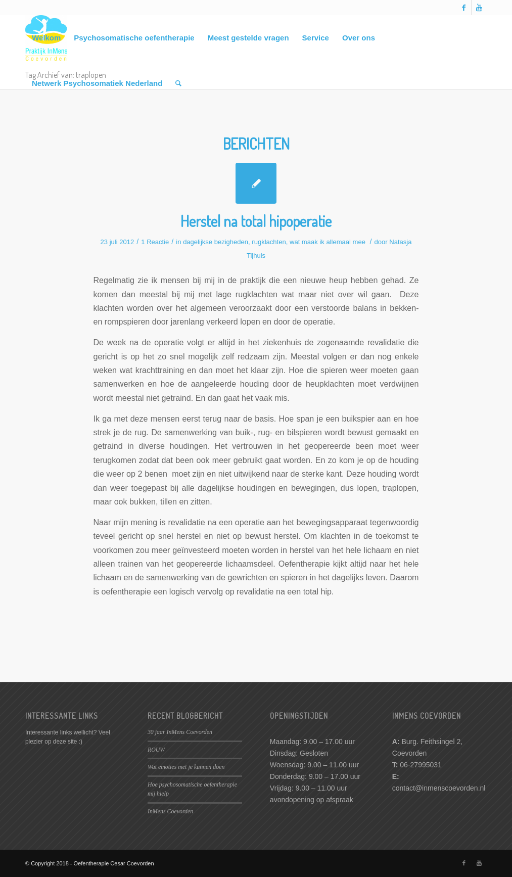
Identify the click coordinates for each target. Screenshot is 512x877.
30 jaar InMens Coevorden (180, 731)
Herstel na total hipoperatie (256, 220)
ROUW (156, 749)
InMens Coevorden (170, 811)
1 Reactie (155, 242)
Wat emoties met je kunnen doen (186, 766)
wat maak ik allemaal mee (327, 242)
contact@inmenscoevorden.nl (439, 788)
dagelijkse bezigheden (215, 242)
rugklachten (269, 242)
